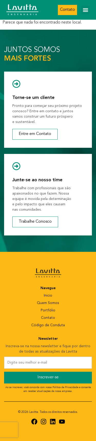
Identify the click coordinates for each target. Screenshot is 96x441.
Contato (48, 318)
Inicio (48, 296)
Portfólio (48, 310)
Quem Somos (48, 303)
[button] (85, 10)
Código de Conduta (48, 325)
